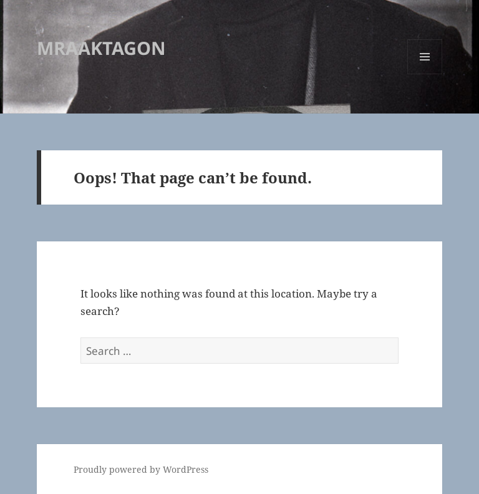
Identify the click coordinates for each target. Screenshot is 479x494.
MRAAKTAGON (101, 48)
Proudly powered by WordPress (141, 469)
